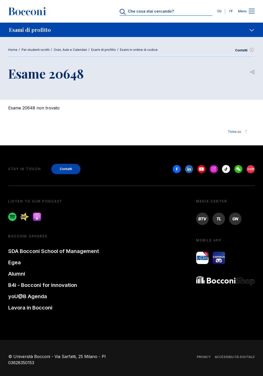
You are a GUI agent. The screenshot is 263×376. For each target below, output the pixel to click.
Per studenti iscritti (36, 50)
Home (12, 50)
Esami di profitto (103, 50)
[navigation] (131, 30)
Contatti (245, 50)
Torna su (238, 132)
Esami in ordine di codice (139, 50)
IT (231, 11)
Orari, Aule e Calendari (70, 50)
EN (219, 11)
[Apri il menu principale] (252, 11)
